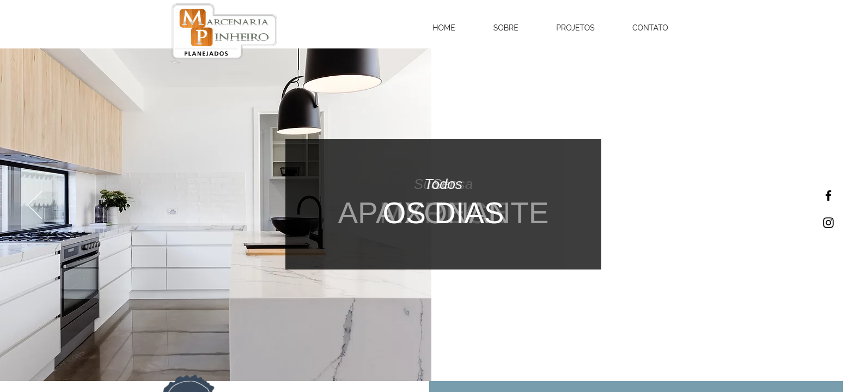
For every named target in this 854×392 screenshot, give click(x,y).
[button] (444, 27)
